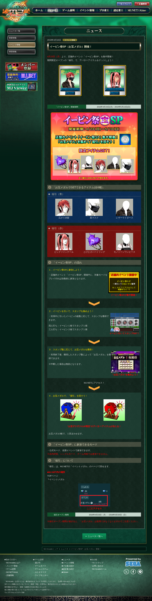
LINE (140, 571)
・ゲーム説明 (10, 569)
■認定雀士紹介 (68, 569)
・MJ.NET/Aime (11, 572)
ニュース (64, 549)
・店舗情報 (9, 575)
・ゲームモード (39, 566)
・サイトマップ (96, 563)
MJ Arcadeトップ (51, 549)
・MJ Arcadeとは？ (12, 563)
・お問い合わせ (96, 566)
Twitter (126, 571)
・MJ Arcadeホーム (98, 569)
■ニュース (66, 559)
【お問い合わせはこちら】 (66, 581)
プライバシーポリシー (34, 590)
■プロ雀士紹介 (68, 566)
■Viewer (65, 572)
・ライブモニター (40, 575)
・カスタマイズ (39, 572)
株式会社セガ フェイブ (34, 581)
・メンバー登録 (10, 566)
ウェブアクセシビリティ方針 (14, 592)
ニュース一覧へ (95, 536)
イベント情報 (70, 40)
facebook (133, 571)
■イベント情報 (68, 563)
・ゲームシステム (40, 569)
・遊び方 (37, 563)
